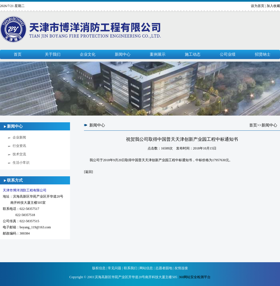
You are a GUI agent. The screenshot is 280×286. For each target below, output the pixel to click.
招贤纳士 (262, 54)
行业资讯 (19, 146)
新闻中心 (122, 54)
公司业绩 (227, 54)
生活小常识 (21, 163)
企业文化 (87, 54)
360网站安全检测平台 (195, 277)
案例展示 (157, 54)
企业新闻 (19, 137)
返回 (88, 172)
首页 (18, 54)
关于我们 (52, 54)
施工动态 (192, 54)
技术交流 (19, 154)
